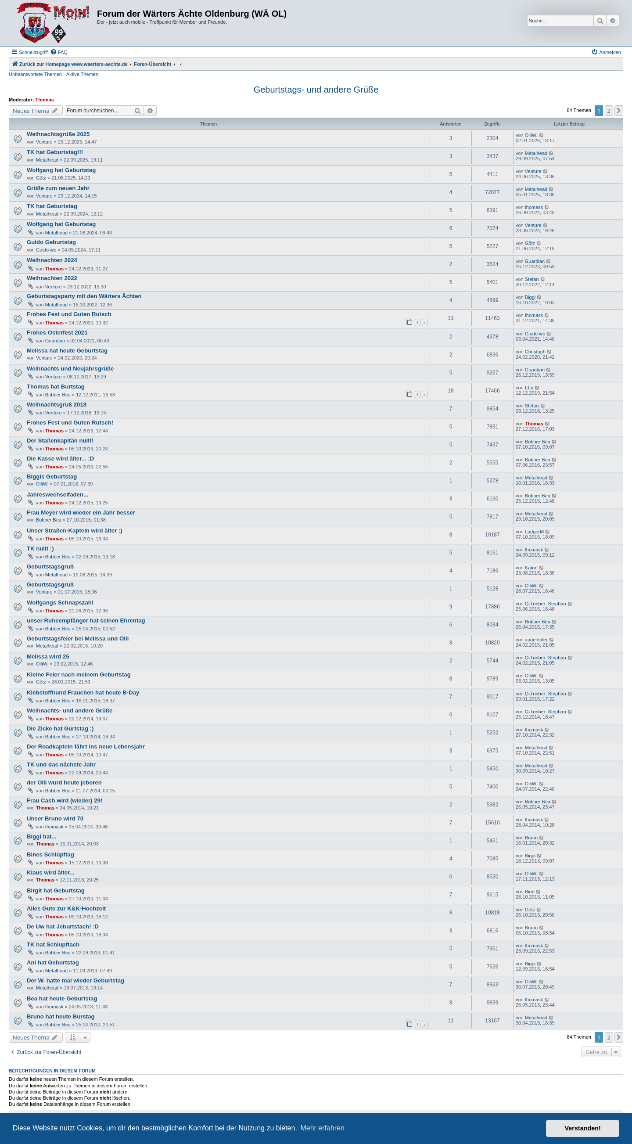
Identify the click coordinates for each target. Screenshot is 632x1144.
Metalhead (47, 159)
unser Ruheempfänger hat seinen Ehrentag (86, 620)
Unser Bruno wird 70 (55, 818)
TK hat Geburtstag (52, 206)
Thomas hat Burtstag (56, 386)
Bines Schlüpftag (50, 854)
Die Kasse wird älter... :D (60, 458)
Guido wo (46, 249)
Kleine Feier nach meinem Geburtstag (79, 674)
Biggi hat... (41, 836)
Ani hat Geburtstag (53, 962)
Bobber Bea (58, 394)
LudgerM (534, 531)
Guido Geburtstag (51, 242)
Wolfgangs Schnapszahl (60, 602)
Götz (41, 177)
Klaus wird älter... (50, 872)
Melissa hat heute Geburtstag (67, 350)
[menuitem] (59, 52)
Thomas (45, 99)
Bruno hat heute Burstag (61, 1016)
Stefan (532, 279)
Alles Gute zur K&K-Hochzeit (66, 908)
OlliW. (531, 135)
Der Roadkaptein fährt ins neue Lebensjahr (86, 746)
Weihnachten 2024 (52, 260)
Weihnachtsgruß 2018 (56, 404)
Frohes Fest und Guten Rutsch (69, 314)
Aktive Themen (82, 74)
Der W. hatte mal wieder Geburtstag (75, 980)
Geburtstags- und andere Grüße (316, 89)
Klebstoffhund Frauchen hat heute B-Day (83, 692)
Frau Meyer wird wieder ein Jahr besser (81, 512)
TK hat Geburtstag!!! (55, 152)
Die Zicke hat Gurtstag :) (60, 728)
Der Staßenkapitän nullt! (60, 440)
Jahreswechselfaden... (57, 494)
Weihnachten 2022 (52, 278)
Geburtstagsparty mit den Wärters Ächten (84, 296)
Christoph (535, 351)
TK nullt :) (40, 548)
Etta (529, 387)
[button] (618, 110)
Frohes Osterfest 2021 (57, 332)
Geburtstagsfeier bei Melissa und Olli (78, 638)
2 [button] (608, 111)
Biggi (530, 297)
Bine (530, 891)
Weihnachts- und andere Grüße (69, 710)
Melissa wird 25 (48, 656)
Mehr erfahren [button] (322, 1128)
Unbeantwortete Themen (35, 74)
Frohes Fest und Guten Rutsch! (70, 422)
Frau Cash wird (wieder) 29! (64, 800)
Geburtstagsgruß (50, 566)
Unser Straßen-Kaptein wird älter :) (74, 530)
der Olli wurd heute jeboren (64, 782)
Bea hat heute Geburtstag (62, 998)
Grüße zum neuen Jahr (58, 188)
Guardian (535, 261)
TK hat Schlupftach (53, 944)
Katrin (531, 567)
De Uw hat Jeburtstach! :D (63, 926)
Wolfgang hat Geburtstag (61, 170)
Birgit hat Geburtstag (56, 890)
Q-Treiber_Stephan (545, 603)
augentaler (536, 639)
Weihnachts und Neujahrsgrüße (70, 368)
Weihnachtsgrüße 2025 (58, 134)
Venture (44, 141)
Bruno (531, 837)
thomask (534, 207)
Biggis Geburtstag (52, 476)
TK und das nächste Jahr (61, 764)
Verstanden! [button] (583, 1128)
